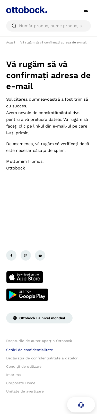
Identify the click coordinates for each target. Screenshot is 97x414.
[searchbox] (48, 26)
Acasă (10, 42)
